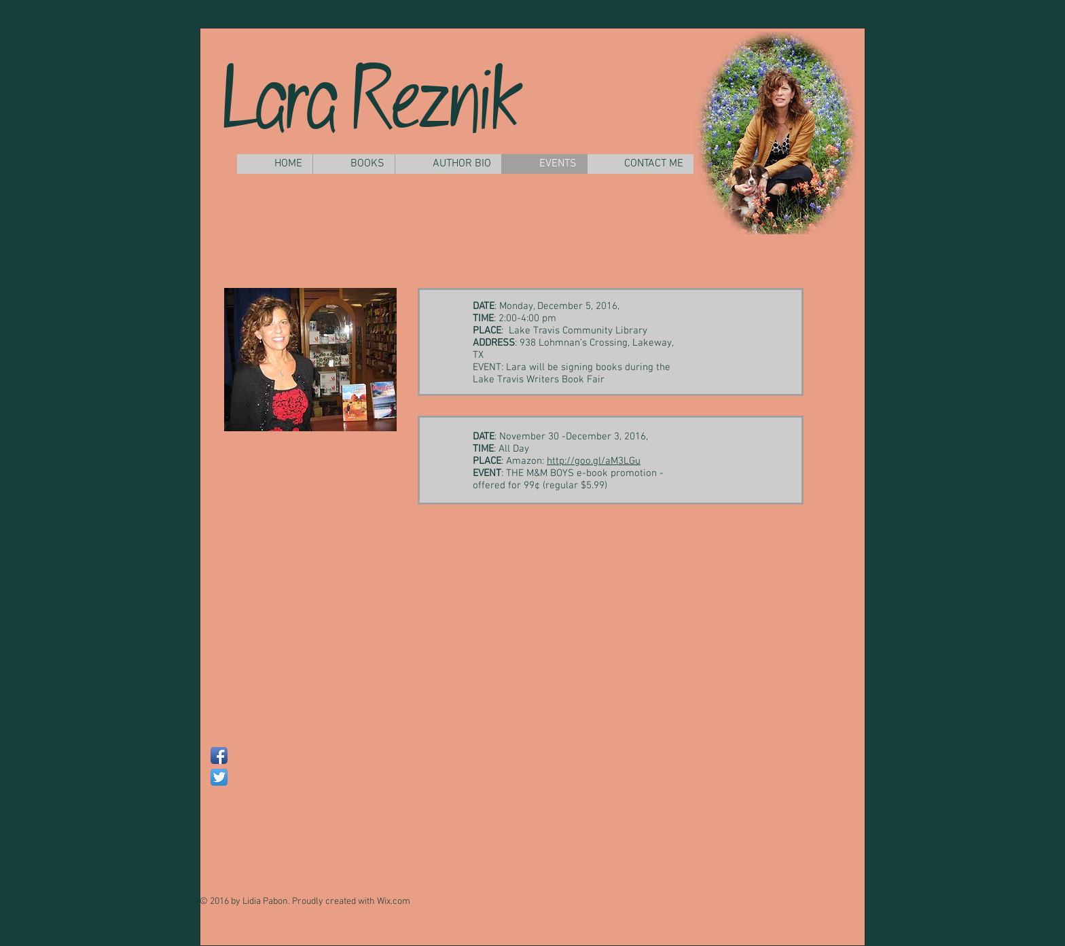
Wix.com (393, 901)
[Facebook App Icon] (219, 755)
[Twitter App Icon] (219, 777)
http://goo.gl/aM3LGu (593, 461)
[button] (353, 164)
